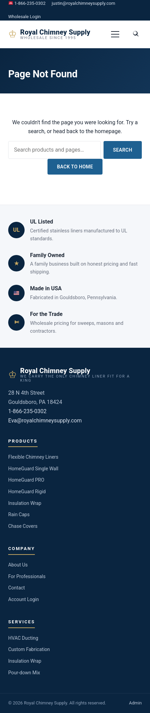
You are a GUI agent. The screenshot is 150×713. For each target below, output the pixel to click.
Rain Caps (19, 514)
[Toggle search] (135, 34)
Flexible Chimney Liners (33, 457)
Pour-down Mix (24, 672)
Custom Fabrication (29, 649)
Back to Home (75, 166)
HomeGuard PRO (26, 480)
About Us (18, 565)
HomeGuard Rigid (27, 491)
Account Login (23, 599)
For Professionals (26, 576)
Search (122, 150)
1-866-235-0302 (26, 3)
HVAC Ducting (23, 638)
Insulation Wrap (24, 503)
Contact (16, 587)
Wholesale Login (24, 16)
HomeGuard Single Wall (33, 468)
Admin (135, 702)
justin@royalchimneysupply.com (83, 3)
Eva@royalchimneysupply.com (45, 420)
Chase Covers (23, 526)
